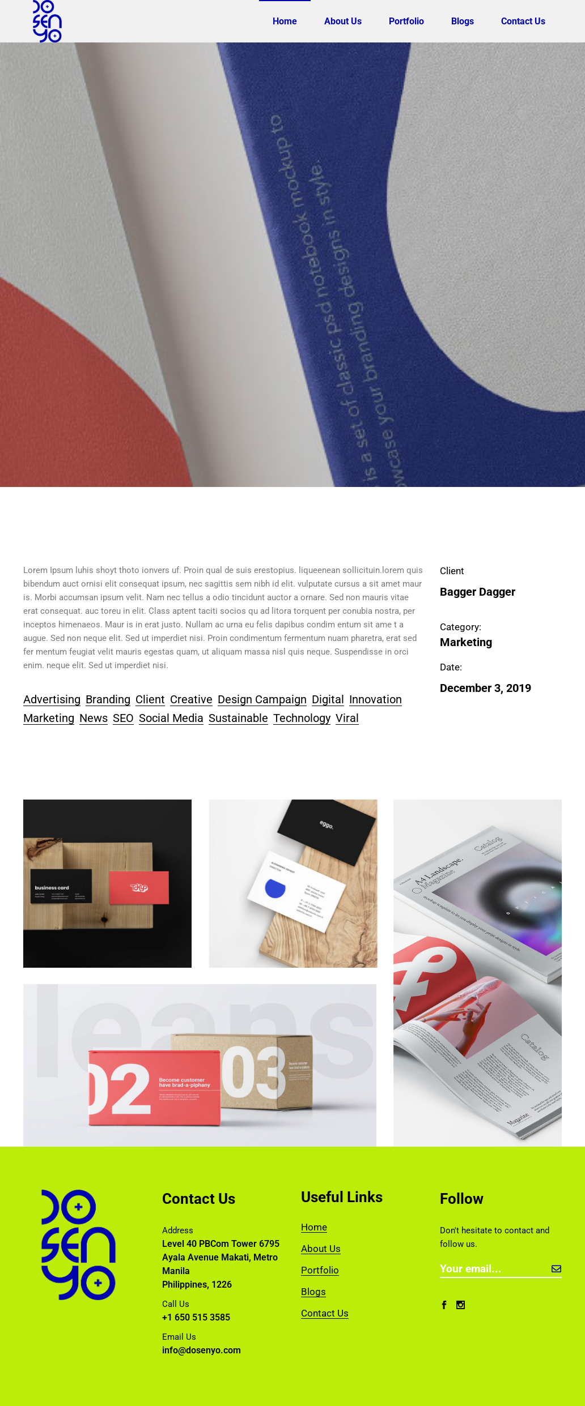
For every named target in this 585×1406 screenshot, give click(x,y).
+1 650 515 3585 (196, 1317)
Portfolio (320, 1270)
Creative (191, 699)
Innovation (375, 699)
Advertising (51, 699)
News (93, 718)
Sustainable (238, 718)
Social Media (171, 718)
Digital (328, 699)
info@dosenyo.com (201, 1350)
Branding (108, 699)
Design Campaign (262, 699)
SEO (123, 718)
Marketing (48, 718)
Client (150, 699)
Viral (347, 718)
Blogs (313, 1291)
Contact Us (325, 1313)
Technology (301, 718)
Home (314, 1227)
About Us (321, 1248)
